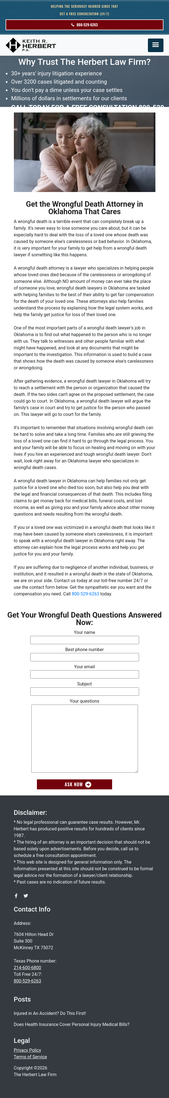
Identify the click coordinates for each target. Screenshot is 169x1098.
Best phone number (84, 653)
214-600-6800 (27, 967)
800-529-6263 (84, 24)
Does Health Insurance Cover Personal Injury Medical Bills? (72, 1024)
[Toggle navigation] (155, 45)
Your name (84, 636)
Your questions (84, 736)
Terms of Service (30, 1056)
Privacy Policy (27, 1050)
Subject (84, 687)
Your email (84, 670)
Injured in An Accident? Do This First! (50, 1013)
